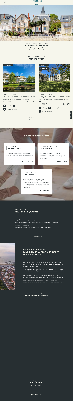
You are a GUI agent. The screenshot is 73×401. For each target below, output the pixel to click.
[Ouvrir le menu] (65, 2)
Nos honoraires (20, 391)
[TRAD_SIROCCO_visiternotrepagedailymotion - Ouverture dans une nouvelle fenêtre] (38, 48)
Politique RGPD (49, 391)
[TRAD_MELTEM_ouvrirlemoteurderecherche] (5, 2)
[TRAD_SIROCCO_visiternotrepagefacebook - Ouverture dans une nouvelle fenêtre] (30, 48)
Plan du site (26, 391)
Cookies (54, 391)
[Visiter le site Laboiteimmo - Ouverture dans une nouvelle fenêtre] (36, 396)
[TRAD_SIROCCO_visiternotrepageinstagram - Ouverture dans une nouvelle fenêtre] (42, 48)
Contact (71, 114)
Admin (39, 391)
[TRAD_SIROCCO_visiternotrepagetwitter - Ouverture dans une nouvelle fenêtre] (34, 48)
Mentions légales (33, 391)
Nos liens (43, 391)
